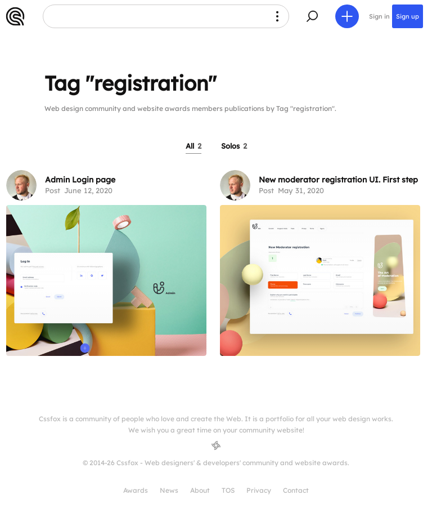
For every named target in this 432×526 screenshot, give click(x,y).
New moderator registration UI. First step (338, 180)
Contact (296, 490)
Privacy (258, 490)
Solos (234, 145)
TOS (228, 490)
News (169, 490)
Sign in (379, 16)
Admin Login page (80, 180)
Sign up (407, 16)
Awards (135, 490)
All (193, 145)
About (200, 490)
